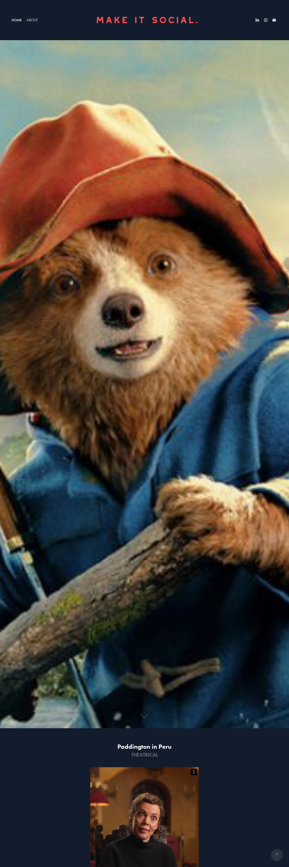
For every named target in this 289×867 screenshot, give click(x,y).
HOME (17, 20)
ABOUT (32, 20)
